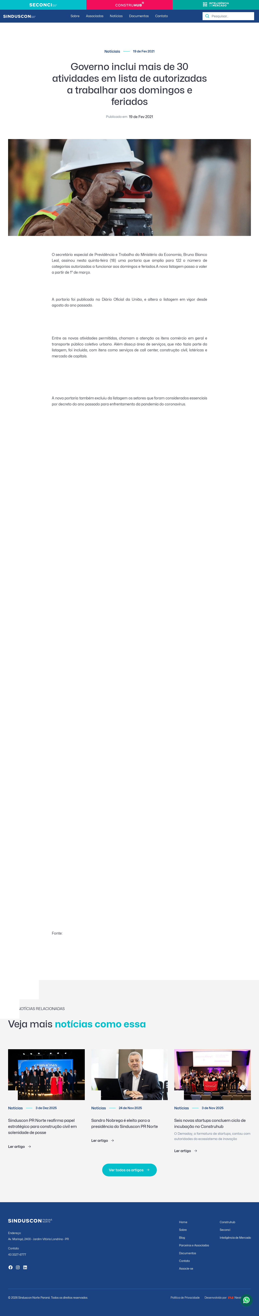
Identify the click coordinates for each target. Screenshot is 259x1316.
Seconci (225, 1229)
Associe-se (186, 1268)
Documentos (139, 16)
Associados (94, 16)
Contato (161, 16)
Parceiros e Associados (194, 1245)
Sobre (75, 16)
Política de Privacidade (185, 1297)
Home (183, 1222)
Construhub (227, 1222)
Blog (182, 1237)
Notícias (116, 16)
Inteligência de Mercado (235, 1237)
